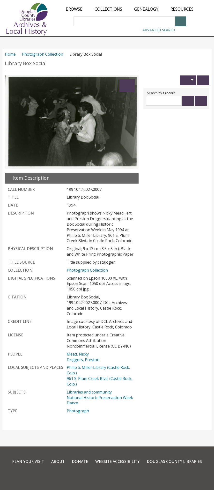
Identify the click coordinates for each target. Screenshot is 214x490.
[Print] (203, 80)
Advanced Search (158, 30)
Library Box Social (26, 63)
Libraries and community (89, 392)
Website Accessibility (117, 461)
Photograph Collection (42, 54)
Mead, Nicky (78, 354)
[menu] (129, 9)
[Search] (180, 20)
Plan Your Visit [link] (27, 461)
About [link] (57, 461)
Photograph (78, 411)
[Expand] (127, 85)
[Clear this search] (201, 101)
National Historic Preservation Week (100, 397)
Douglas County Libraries (175, 461)
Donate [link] (80, 461)
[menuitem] (74, 9)
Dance (72, 403)
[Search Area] (124, 21)
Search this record (161, 93)
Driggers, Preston (83, 359)
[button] (188, 80)
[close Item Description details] (28, 177)
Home (10, 54)
